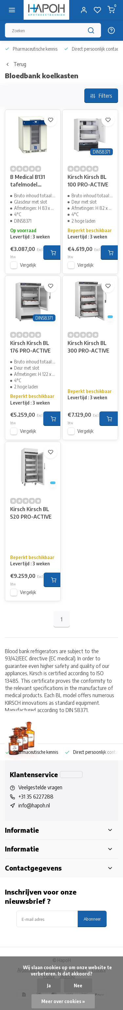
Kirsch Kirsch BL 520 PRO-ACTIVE (30, 513)
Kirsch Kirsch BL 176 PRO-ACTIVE (30, 347)
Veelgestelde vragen (40, 787)
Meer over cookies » (63, 1001)
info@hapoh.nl (34, 805)
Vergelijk (28, 265)
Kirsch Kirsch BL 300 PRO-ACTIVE (88, 347)
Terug (15, 64)
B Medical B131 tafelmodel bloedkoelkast (27, 181)
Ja (49, 985)
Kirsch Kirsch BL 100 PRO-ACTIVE (88, 180)
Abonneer (92, 919)
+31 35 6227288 (35, 796)
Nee (78, 985)
